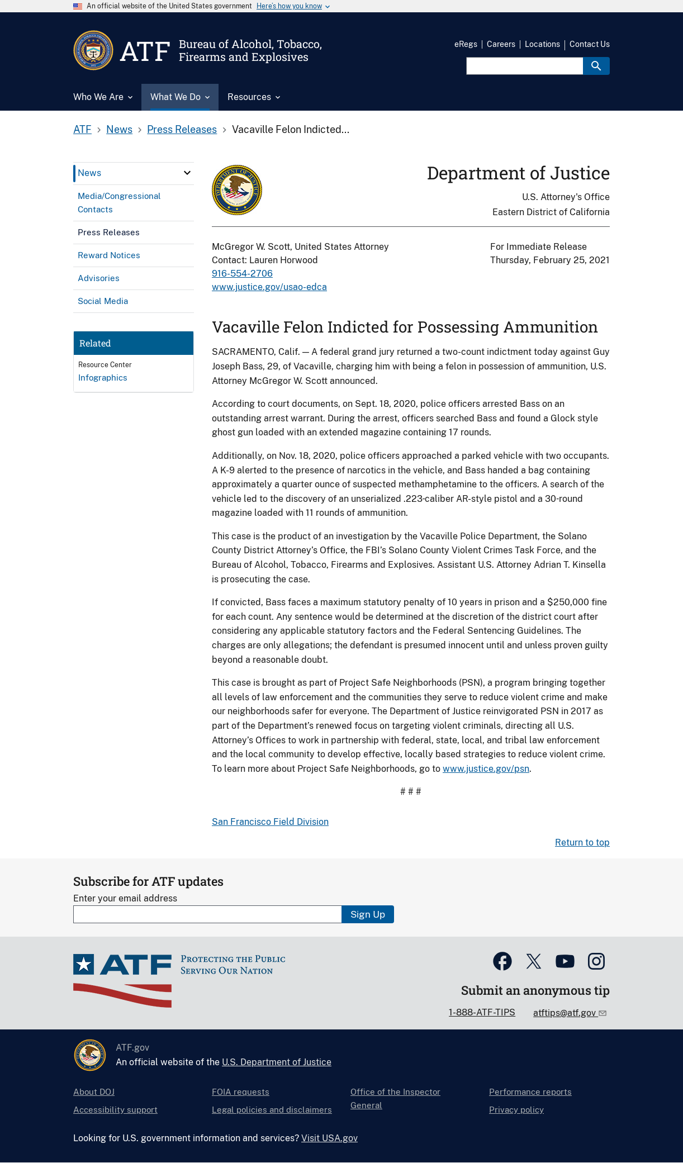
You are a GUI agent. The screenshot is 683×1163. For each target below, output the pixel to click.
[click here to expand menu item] (187, 172)
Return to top (582, 842)
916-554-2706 (242, 273)
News (119, 129)
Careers (501, 44)
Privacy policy (516, 1109)
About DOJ (94, 1091)
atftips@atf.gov (565, 1013)
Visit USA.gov (329, 1138)
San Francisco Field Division (270, 822)
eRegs (465, 44)
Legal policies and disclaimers (272, 1109)
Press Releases (182, 129)
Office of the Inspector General (395, 1098)
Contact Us (590, 44)
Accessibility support (115, 1109)
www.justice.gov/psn (486, 768)
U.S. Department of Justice (276, 1062)
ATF (82, 129)
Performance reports (530, 1091)
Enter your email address (125, 898)
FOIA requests (240, 1091)
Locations (542, 44)
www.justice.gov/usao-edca (269, 287)
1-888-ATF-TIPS (482, 1012)
